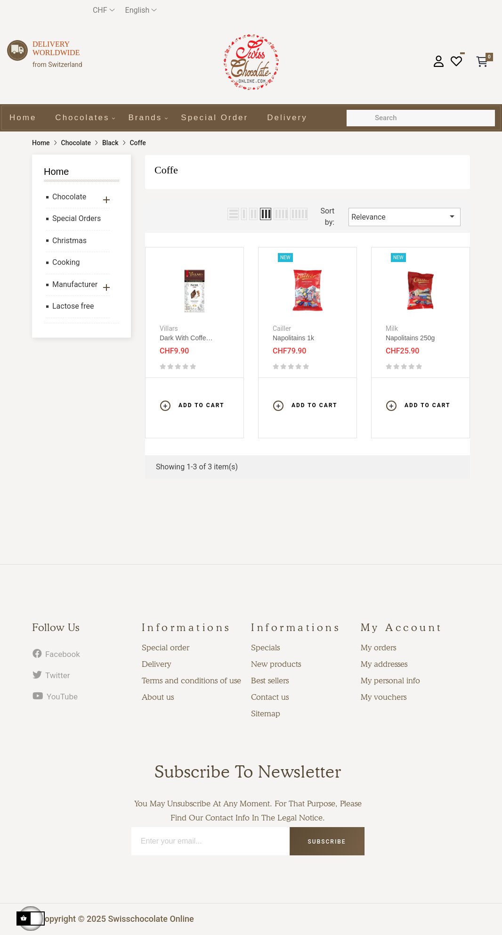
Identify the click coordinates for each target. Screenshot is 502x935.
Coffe (166, 170)
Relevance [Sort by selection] (404, 216)
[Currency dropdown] (104, 10)
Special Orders (76, 218)
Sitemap (265, 713)
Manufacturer (74, 284)
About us (158, 697)
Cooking (66, 262)
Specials (265, 647)
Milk (392, 328)
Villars (169, 328)
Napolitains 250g (410, 338)
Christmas (69, 240)
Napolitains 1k (293, 338)
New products (276, 664)
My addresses (384, 664)
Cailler (282, 328)
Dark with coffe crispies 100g (183, 338)
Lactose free (73, 306)
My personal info (390, 680)
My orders (378, 647)
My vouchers (383, 697)
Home (56, 171)
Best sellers (270, 680)
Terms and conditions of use (191, 680)
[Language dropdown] (141, 10)
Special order (165, 647)
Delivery (156, 664)
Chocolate (69, 196)
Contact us (270, 697)
